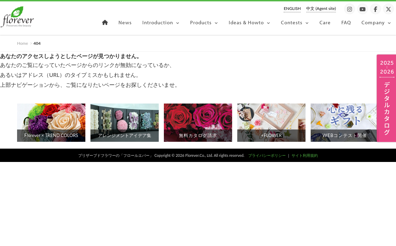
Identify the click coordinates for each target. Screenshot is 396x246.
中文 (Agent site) (321, 8)
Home (22, 43)
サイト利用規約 (305, 155)
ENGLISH (292, 8)
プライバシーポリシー (267, 155)
